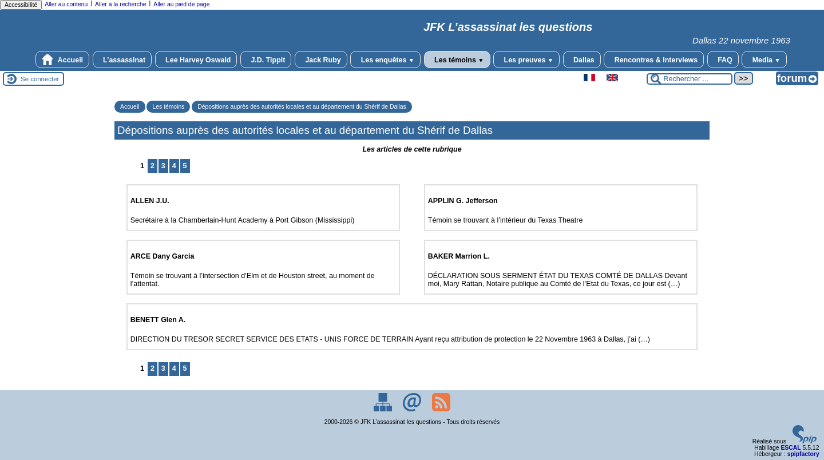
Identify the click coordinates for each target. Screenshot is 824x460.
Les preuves (526, 59)
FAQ (723, 59)
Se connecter (40, 79)
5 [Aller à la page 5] (185, 166)
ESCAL (791, 448)
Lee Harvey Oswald (196, 59)
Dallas (582, 59)
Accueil (62, 59)
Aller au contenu (66, 4)
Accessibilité (21, 5)
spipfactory (803, 454)
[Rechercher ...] (689, 79)
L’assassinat (122, 59)
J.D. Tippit (266, 59)
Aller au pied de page (181, 4)
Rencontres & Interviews (654, 59)
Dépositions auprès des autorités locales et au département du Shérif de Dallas (301, 107)
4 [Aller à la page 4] (174, 166)
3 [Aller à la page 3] (163, 166)
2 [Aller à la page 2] (152, 166)
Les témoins (457, 59)
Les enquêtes (385, 59)
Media (764, 59)
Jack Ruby (321, 59)
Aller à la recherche (120, 4)
